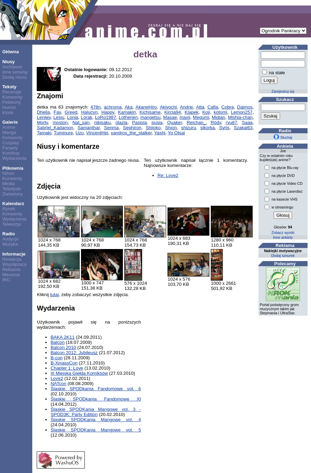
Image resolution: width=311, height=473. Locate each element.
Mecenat (11, 274)
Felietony (11, 102)
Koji (206, 112)
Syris (224, 127)
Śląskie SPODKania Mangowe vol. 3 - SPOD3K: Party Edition (95, 412)
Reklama (11, 269)
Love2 (56, 378)
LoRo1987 (105, 117)
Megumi (201, 117)
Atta (200, 107)
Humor (9, 107)
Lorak (86, 117)
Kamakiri (127, 112)
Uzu (80, 132)
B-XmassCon (64, 362)
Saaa (247, 122)
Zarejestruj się (283, 91)
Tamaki (44, 132)
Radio (8, 233)
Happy (107, 112)
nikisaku (102, 122)
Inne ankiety (282, 237)
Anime (8, 127)
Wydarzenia (14, 158)
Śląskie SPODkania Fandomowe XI (95, 399)
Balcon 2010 (63, 347)
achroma (113, 107)
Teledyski (11, 188)
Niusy (8, 61)
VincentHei (97, 132)
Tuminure (63, 132)
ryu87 (231, 122)
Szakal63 (243, 127)
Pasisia (139, 122)
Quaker (174, 122)
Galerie (10, 122)
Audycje (10, 238)
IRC (6, 279)
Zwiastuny (12, 193)
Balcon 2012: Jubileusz (73, 352)
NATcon (58, 383)
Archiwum (12, 66)
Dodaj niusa (14, 77)
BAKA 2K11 (62, 337)
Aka (129, 107)
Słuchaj (283, 137)
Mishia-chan (240, 117)
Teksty (9, 86)
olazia (121, 122)
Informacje (13, 254)
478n (96, 107)
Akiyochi (168, 107)
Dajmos (245, 107)
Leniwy (44, 117)
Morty (42, 122)
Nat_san (81, 122)
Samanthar (89, 127)
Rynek (8, 208)
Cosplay (10, 142)
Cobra (227, 107)
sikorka (207, 127)
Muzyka (10, 244)
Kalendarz (13, 203)
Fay (57, 112)
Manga (9, 132)
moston (60, 122)
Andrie (186, 107)
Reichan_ (196, 122)
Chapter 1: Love (66, 368)
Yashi (159, 132)
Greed (71, 112)
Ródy (216, 122)
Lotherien (128, 117)
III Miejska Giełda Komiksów (79, 373)
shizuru (188, 127)
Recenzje (12, 91)
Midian (218, 117)
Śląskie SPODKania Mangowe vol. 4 (95, 419)
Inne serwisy (15, 72)
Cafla (212, 107)
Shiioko (153, 127)
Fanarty (10, 147)
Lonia (72, 117)
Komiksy (11, 153)
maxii (185, 117)
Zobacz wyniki (283, 232)
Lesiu (59, 117)
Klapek (192, 112)
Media (8, 183)
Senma (111, 127)
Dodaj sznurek (283, 256)
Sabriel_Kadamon (55, 127)
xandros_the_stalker (131, 132)
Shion (171, 127)
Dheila (43, 112)
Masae (170, 117)
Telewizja (11, 224)
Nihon (8, 173)
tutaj (54, 294)
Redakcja (12, 259)
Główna (10, 51)
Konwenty (12, 97)
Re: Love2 (168, 175)
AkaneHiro (146, 107)
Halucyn (89, 112)
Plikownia (12, 168)
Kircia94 (172, 112)
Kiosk (8, 112)
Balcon (57, 342)
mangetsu (150, 117)
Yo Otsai (176, 132)
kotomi (220, 112)
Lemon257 (242, 112)
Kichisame (149, 112)
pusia (156, 122)
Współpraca (14, 264)
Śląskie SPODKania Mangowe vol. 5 (95, 429)
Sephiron (132, 127)
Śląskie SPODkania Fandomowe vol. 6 (95, 388)
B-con (56, 357)
